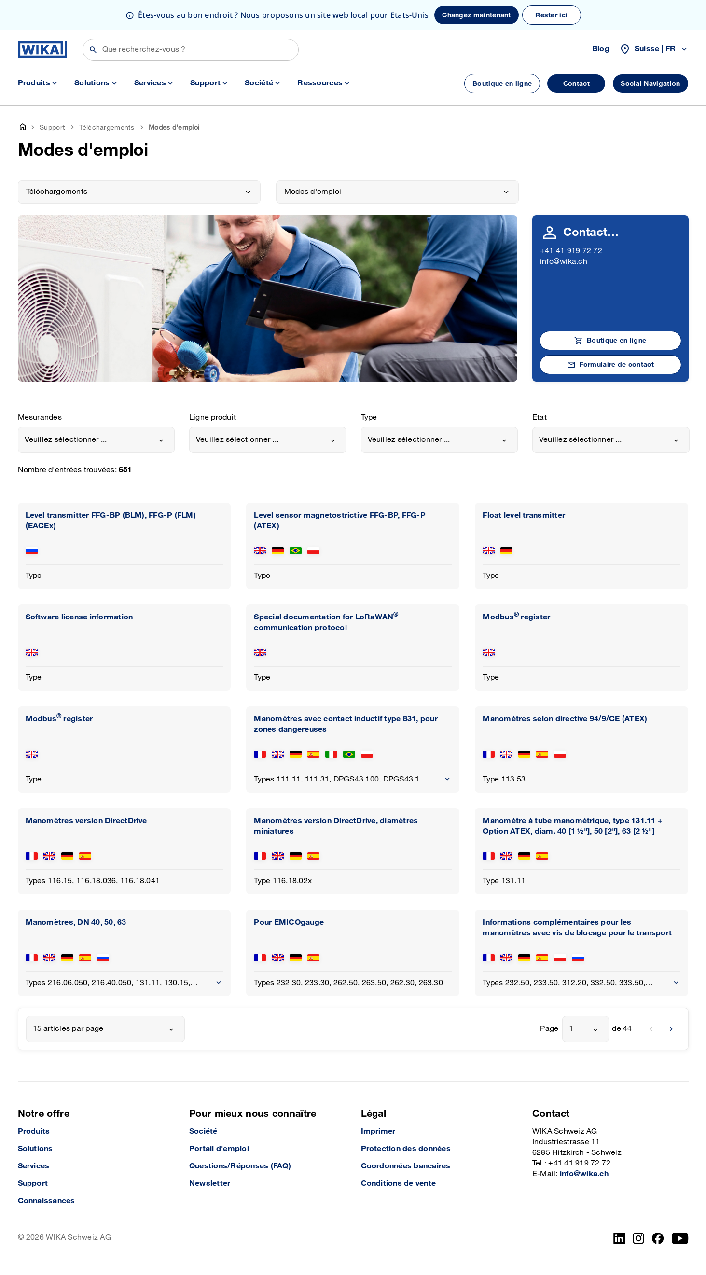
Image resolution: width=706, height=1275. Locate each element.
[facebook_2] (658, 1238)
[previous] (651, 1029)
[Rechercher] (190, 50)
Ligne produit (212, 417)
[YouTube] (680, 1238)
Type (369, 417)
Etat (539, 417)
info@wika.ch (563, 261)
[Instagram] (638, 1238)
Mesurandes (40, 417)
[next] (671, 1029)
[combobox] (96, 440)
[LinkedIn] (619, 1238)
